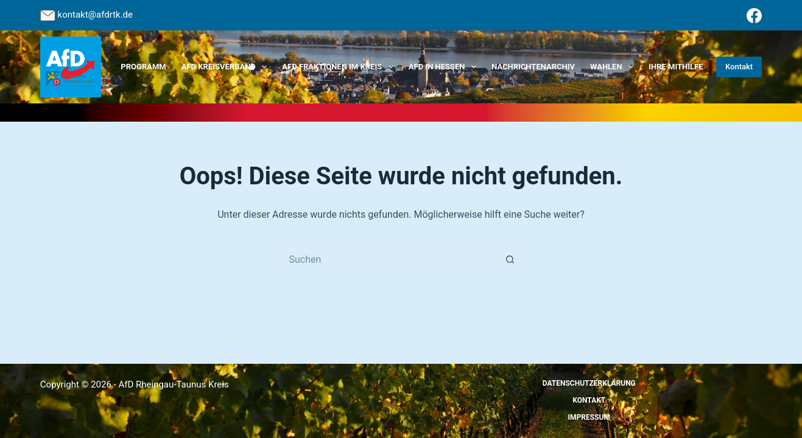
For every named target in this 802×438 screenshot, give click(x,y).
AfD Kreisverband (226, 67)
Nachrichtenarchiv (533, 66)
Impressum (589, 417)
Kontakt (739, 66)
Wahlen (614, 67)
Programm (143, 66)
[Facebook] (754, 15)
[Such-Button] (510, 259)
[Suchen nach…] (388, 259)
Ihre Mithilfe (676, 66)
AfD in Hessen (445, 67)
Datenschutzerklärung (589, 383)
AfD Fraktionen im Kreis (340, 67)
